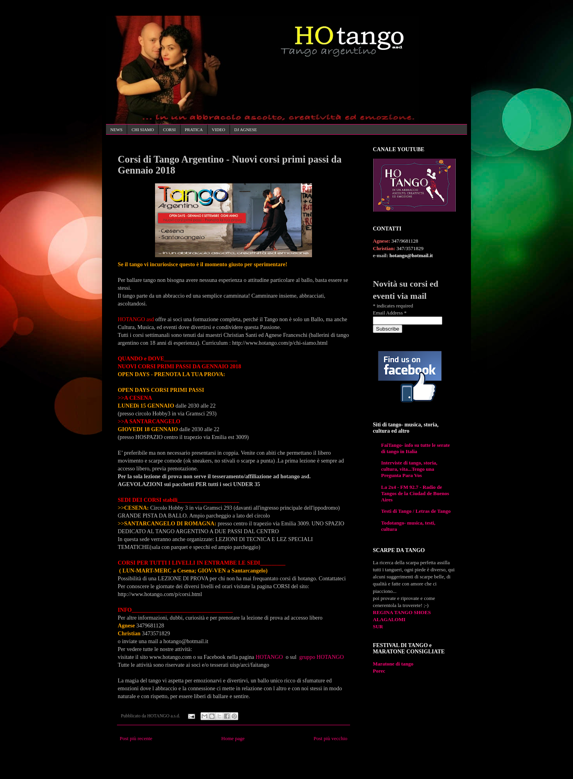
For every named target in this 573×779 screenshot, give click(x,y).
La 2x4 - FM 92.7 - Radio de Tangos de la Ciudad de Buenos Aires (415, 493)
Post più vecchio (330, 738)
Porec (379, 671)
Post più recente (136, 738)
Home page (233, 738)
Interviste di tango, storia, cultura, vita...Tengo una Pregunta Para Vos (409, 469)
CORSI (169, 129)
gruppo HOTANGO (322, 657)
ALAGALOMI (389, 619)
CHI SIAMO (142, 129)
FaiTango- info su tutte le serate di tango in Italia (415, 448)
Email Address (390, 313)
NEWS (116, 129)
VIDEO (218, 129)
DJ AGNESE (245, 129)
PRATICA (194, 129)
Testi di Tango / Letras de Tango (416, 511)
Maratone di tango (393, 664)
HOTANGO (269, 657)
